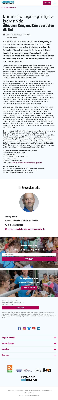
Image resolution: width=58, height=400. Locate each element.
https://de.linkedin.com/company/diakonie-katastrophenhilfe (38, 328)
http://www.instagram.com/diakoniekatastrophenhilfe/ (24, 328)
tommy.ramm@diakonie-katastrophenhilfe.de (26, 229)
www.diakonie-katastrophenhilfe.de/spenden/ (27, 163)
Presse (13, 7)
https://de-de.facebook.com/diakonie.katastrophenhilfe (19, 328)
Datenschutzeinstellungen (32, 391)
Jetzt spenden (29, 288)
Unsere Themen (8, 343)
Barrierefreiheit (46, 391)
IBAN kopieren (20, 308)
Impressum (11, 391)
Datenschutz (19, 391)
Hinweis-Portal (29, 393)
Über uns (5, 355)
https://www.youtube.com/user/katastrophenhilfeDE (33, 328)
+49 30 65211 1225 (15, 225)
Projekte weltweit (8, 338)
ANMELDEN (29, 259)
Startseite (5, 7)
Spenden (5, 349)
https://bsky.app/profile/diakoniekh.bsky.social (29, 328)
